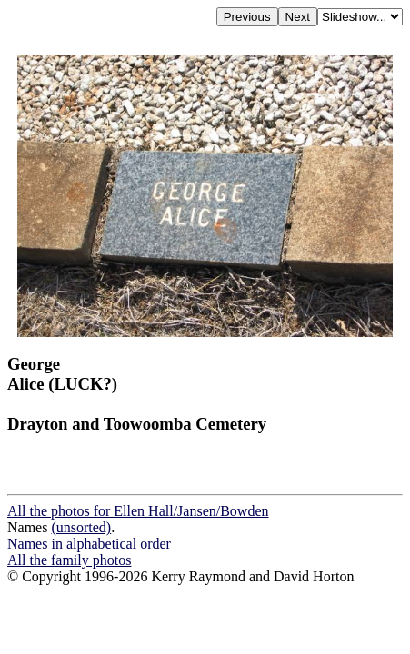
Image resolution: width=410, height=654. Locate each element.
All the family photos (69, 560)
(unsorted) (81, 527)
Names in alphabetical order (89, 543)
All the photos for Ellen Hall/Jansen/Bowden (138, 511)
